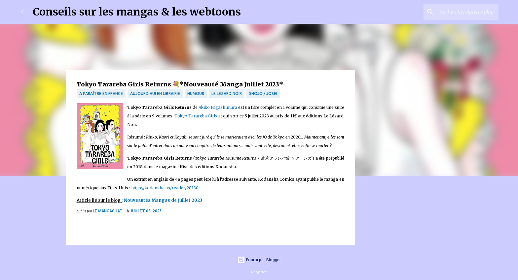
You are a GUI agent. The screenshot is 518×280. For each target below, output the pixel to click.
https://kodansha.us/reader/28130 (165, 187)
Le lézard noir (226, 93)
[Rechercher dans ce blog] (464, 12)
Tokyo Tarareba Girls (195, 115)
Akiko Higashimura (218, 107)
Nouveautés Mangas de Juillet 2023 (163, 200)
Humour (195, 93)
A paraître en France (101, 93)
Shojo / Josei (263, 93)
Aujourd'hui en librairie (155, 93)
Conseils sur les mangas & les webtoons (137, 11)
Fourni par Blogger (259, 260)
